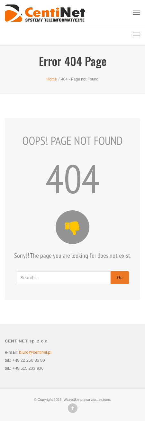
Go (119, 277)
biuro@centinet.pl (35, 352)
